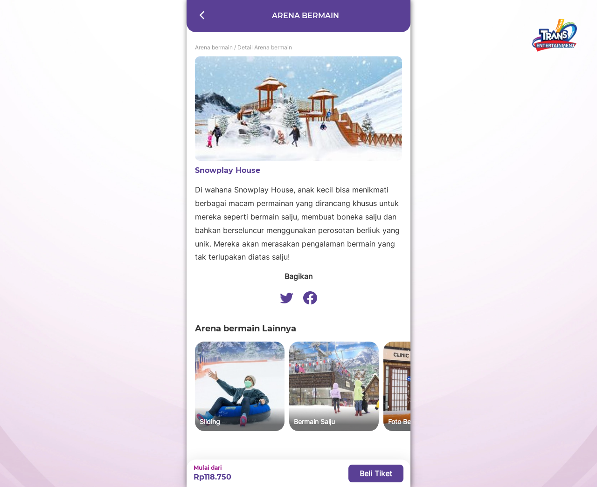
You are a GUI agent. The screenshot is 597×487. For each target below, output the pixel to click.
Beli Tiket (376, 473)
